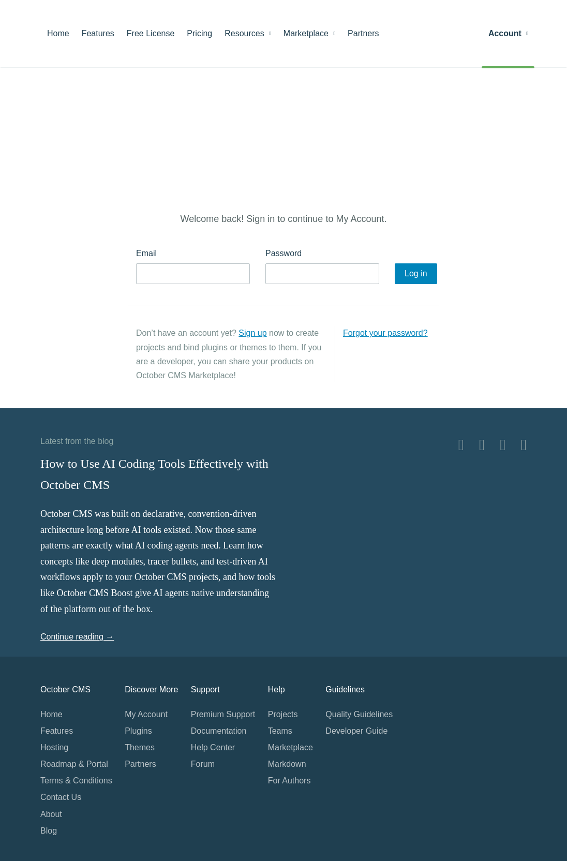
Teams (280, 730)
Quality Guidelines (359, 714)
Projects (283, 714)
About (51, 814)
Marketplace (309, 33)
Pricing (199, 33)
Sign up (252, 333)
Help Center (213, 747)
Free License (151, 33)
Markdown (287, 764)
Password (283, 253)
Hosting (54, 747)
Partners (363, 33)
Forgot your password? (385, 333)
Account (508, 33)
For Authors (289, 780)
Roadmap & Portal (74, 764)
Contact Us (60, 797)
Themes (140, 747)
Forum (203, 764)
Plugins (138, 730)
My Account (146, 714)
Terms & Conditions (76, 780)
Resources (248, 33)
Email (146, 253)
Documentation (219, 730)
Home (58, 33)
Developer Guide (356, 730)
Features (98, 33)
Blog (48, 830)
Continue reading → (77, 636)
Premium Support (223, 714)
